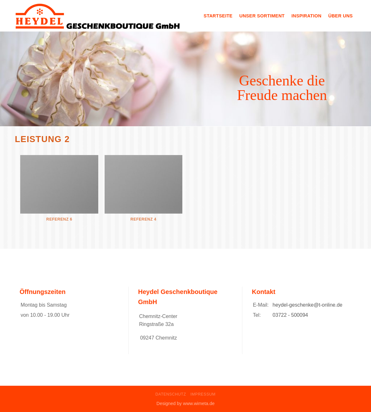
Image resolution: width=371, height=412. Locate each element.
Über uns (340, 15)
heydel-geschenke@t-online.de (308, 305)
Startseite (218, 15)
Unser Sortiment (261, 15)
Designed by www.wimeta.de (185, 403)
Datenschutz (170, 394)
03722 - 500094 (290, 315)
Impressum (203, 394)
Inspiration (306, 15)
